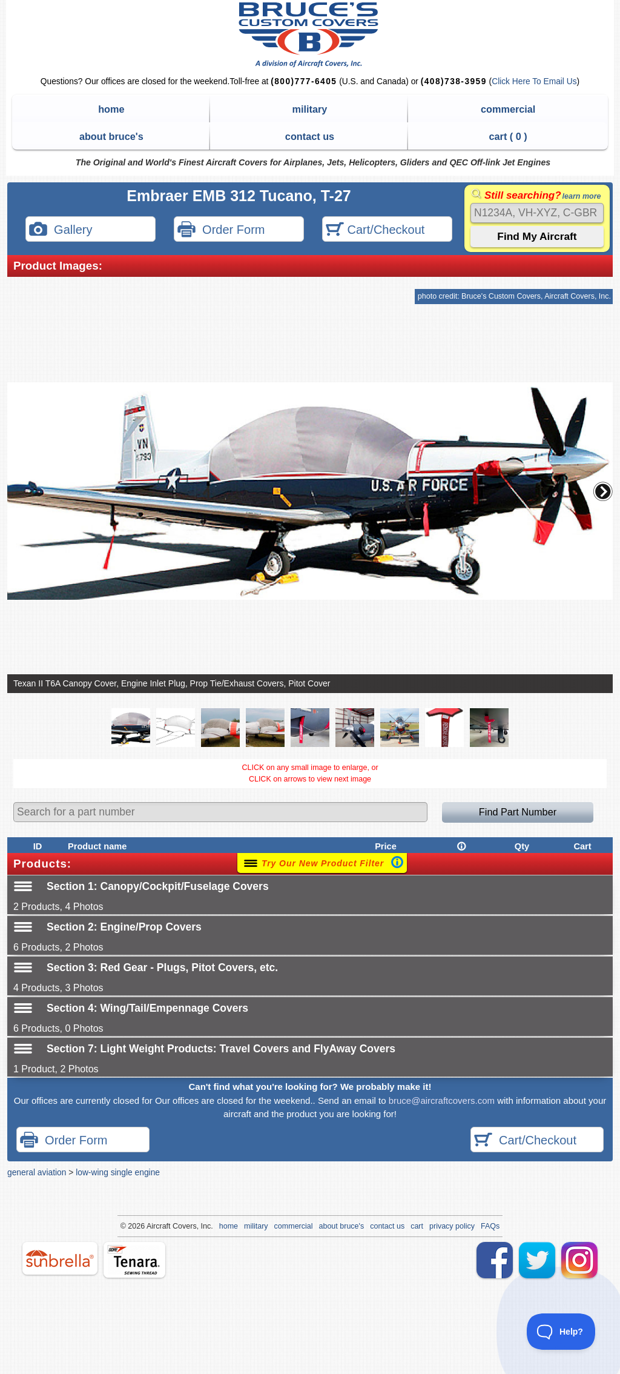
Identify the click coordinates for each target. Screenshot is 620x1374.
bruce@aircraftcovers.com (442, 1100)
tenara (134, 1260)
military (310, 109)
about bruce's (111, 136)
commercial (508, 109)
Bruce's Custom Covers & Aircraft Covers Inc (310, 35)
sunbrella (59, 1258)
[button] (603, 491)
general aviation (36, 1172)
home (111, 109)
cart (417, 1226)
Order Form (221, 230)
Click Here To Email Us (534, 81)
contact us (309, 136)
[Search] (537, 213)
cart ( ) (508, 136)
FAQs (490, 1226)
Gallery (60, 230)
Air (151, 1226)
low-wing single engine (118, 1172)
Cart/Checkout (375, 230)
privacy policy (452, 1226)
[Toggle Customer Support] (561, 1331)
